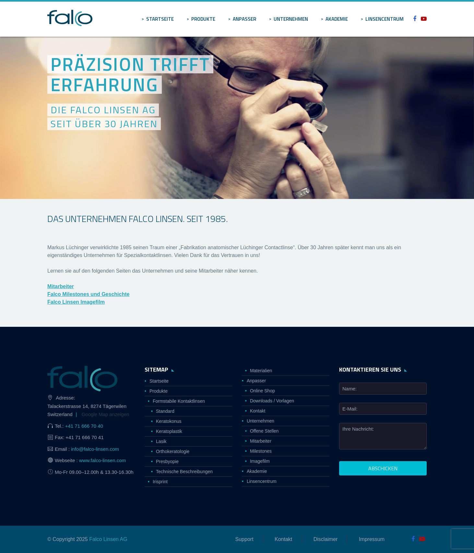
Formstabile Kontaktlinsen (179, 401)
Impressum (372, 539)
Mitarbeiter (60, 286)
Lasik (161, 441)
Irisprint (160, 481)
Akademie (337, 19)
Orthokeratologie (173, 451)
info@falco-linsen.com (95, 449)
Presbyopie (167, 461)
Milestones (261, 451)
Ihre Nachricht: (358, 428)
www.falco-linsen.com (102, 460)
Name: (349, 388)
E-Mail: (350, 408)
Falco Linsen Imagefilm (76, 302)
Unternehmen (291, 19)
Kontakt (257, 410)
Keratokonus (169, 421)
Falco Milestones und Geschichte (88, 294)
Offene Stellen (264, 431)
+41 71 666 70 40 (84, 426)
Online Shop (262, 390)
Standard (165, 411)
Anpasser (244, 19)
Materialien (261, 370)
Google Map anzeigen (105, 414)
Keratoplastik (169, 431)
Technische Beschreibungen (184, 471)
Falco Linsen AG (108, 539)
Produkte (203, 19)
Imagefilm (260, 461)
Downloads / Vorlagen (272, 400)
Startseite (160, 19)
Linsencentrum (384, 19)
